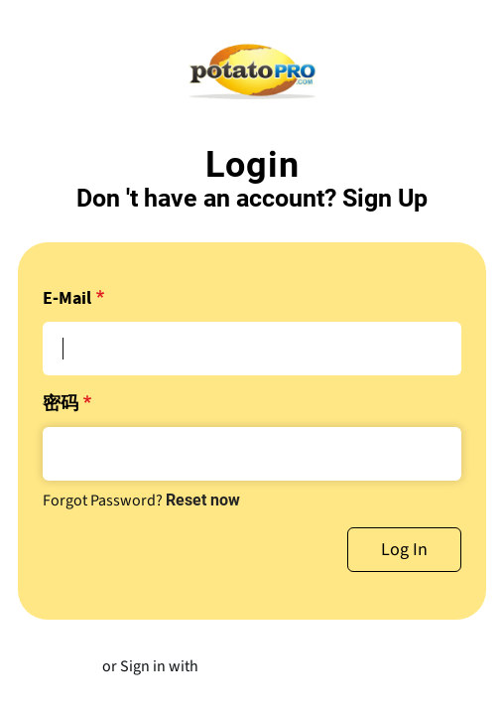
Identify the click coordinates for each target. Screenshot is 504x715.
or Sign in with (150, 666)
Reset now (203, 500)
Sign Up (385, 198)
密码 (60, 404)
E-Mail (67, 299)
